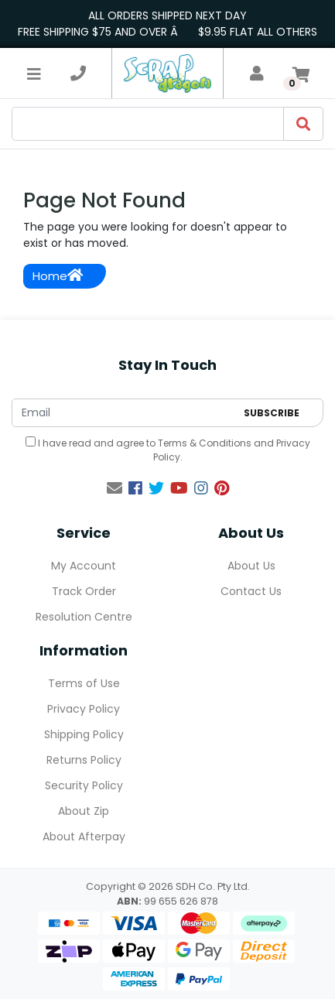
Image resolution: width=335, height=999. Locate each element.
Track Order (84, 591)
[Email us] (114, 488)
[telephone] (78, 73)
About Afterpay (84, 836)
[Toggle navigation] (34, 73)
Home (57, 276)
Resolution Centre (84, 616)
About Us (251, 565)
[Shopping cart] (300, 73)
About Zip (83, 811)
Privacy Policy (83, 709)
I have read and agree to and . (168, 450)
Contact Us (251, 591)
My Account (83, 565)
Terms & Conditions (204, 443)
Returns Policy (83, 760)
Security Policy (84, 785)
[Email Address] (123, 412)
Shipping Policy (84, 734)
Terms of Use (84, 683)
